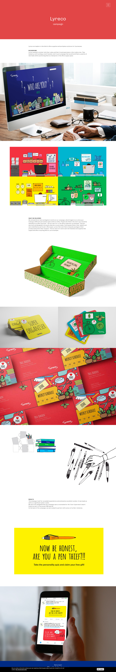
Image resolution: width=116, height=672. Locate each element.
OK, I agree (100, 669)
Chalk (11, 5)
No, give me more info (21, 669)
